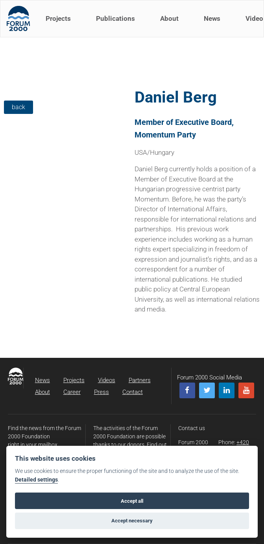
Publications (117, 23)
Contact (132, 392)
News (213, 23)
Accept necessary (132, 521)
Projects (59, 23)
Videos (106, 380)
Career (72, 392)
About (171, 23)
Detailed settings (36, 479)
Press (101, 392)
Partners (140, 380)
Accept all (132, 501)
